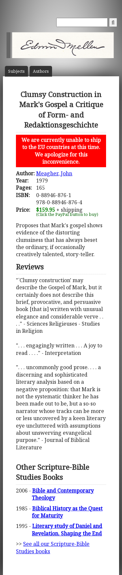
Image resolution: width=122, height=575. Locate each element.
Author (41, 71)
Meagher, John (54, 173)
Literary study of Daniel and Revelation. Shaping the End (67, 529)
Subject (16, 71)
